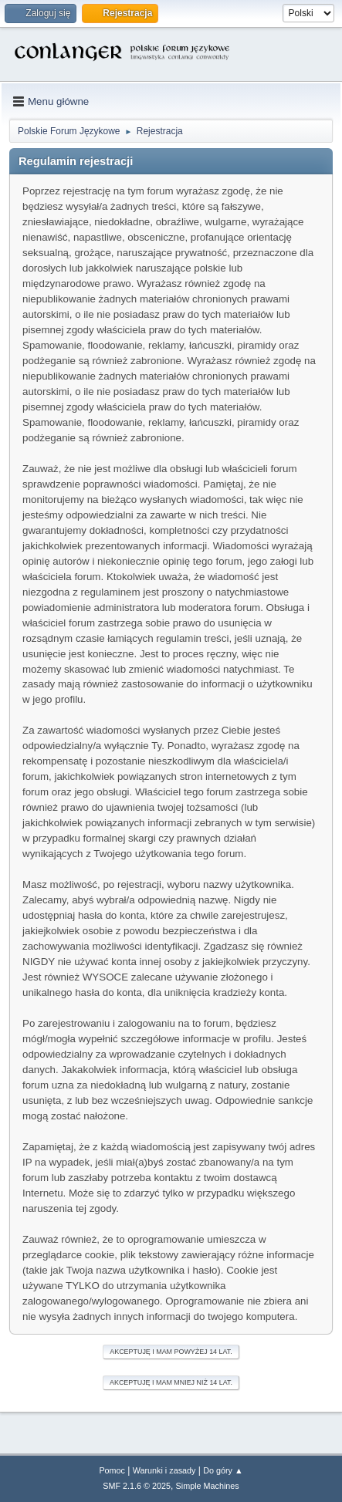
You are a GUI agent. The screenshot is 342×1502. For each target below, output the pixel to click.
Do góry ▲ (222, 1470)
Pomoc (112, 1470)
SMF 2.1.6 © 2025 (137, 1485)
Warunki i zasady (164, 1470)
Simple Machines (207, 1485)
